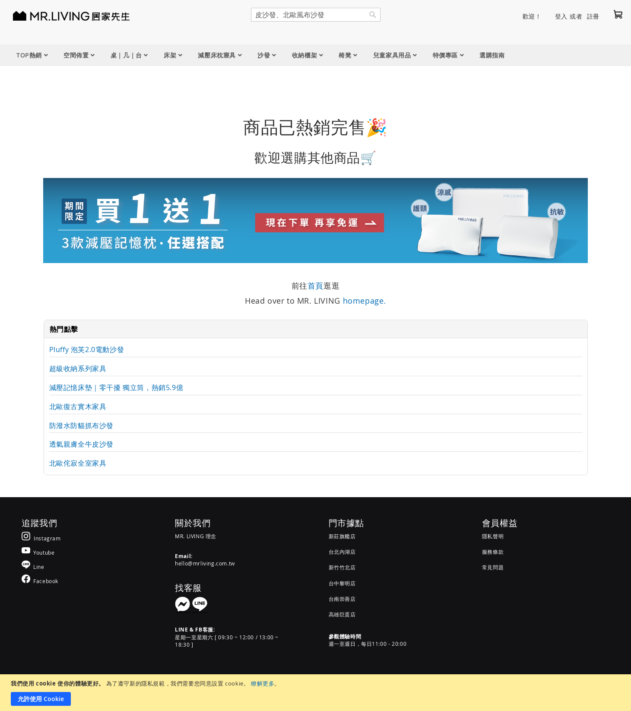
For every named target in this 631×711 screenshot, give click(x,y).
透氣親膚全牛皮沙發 (81, 444)
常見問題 (493, 567)
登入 (561, 16)
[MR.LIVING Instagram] (41, 538)
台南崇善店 (342, 598)
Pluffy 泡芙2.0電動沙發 (86, 349)
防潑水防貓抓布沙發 (81, 425)
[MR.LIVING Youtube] (38, 552)
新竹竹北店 (342, 567)
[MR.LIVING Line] (33, 566)
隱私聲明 (493, 536)
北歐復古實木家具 (78, 406)
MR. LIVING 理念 (195, 536)
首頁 (315, 285)
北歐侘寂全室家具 (78, 463)
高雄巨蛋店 (342, 614)
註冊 (593, 16)
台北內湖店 (342, 551)
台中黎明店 (342, 583)
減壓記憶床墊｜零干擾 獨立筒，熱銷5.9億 (116, 387)
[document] (316, 692)
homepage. (364, 300)
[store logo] (60, 15)
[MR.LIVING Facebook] (40, 581)
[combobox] (316, 15)
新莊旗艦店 (342, 536)
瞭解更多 (262, 683)
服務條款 (493, 551)
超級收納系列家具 (78, 368)
